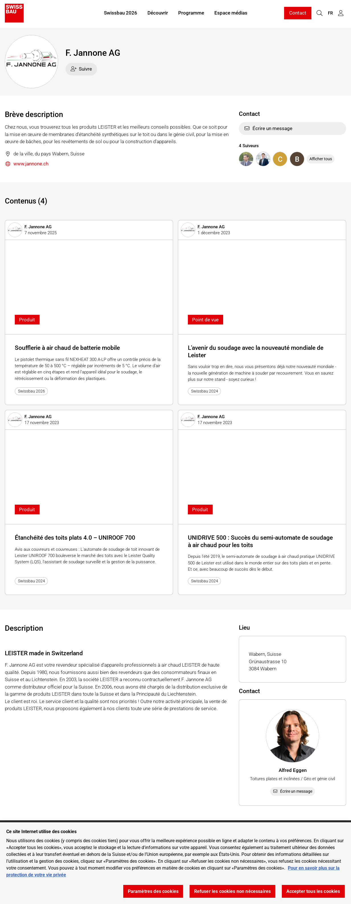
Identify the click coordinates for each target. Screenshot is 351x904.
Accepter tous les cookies (313, 891)
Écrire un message (268, 128)
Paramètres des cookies (153, 891)
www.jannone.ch (26, 164)
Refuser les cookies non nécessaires (232, 891)
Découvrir (157, 14)
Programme (191, 14)
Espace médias (230, 14)
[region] (175, 863)
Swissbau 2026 (120, 14)
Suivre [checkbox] (81, 69)
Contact (297, 14)
